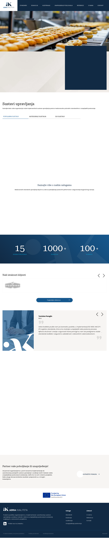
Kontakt (100, 5)
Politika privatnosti (34, 533)
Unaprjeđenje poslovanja (64, 5)
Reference (80, 5)
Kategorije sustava (37, 116)
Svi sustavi (60, 116)
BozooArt (104, 533)
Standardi (23, 5)
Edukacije (34, 5)
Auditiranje (46, 5)
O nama (90, 5)
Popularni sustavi (11, 116)
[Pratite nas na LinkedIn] (5, 523)
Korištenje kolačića (50, 533)
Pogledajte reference (53, 300)
